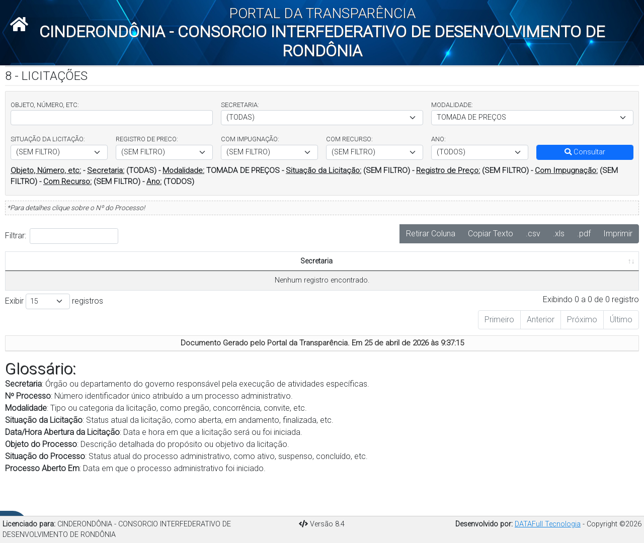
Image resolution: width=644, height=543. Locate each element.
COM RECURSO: (349, 139)
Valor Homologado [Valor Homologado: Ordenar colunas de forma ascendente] (600, 277)
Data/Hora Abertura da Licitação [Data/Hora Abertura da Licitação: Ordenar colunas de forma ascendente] (260, 272)
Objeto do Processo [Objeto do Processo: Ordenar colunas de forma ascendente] (317, 277)
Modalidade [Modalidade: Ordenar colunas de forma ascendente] (121, 283)
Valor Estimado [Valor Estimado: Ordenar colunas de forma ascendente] (541, 277)
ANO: (438, 139)
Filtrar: (61, 236)
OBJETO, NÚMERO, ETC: (45, 105)
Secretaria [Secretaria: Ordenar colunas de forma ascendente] (26, 283)
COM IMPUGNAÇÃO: (250, 139)
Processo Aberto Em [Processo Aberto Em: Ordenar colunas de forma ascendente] (429, 277)
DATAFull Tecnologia (548, 524)
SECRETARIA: (240, 105)
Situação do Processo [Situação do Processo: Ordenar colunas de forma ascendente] (374, 272)
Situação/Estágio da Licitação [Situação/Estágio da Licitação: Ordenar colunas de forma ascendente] (190, 277)
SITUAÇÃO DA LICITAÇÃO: (48, 139)
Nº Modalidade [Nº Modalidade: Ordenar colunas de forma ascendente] (486, 277)
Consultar (585, 152)
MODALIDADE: (452, 105)
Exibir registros (54, 323)
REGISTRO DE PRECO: (147, 139)
